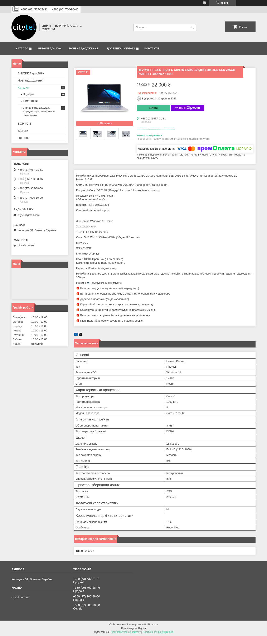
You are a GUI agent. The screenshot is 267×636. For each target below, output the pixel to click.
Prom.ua (153, 624)
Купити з (187, 108)
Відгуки (23, 130)
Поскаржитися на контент (126, 632)
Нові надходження (83, 48)
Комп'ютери (30, 100)
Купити (153, 107)
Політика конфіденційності (158, 632)
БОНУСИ (24, 123)
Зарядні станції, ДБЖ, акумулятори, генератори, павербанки (39, 111)
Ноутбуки (29, 94)
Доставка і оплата (121, 48)
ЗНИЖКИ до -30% (49, 48)
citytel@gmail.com (29, 215)
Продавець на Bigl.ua (133, 628)
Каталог (22, 48)
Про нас (23, 137)
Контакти (151, 48)
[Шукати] (192, 27)
